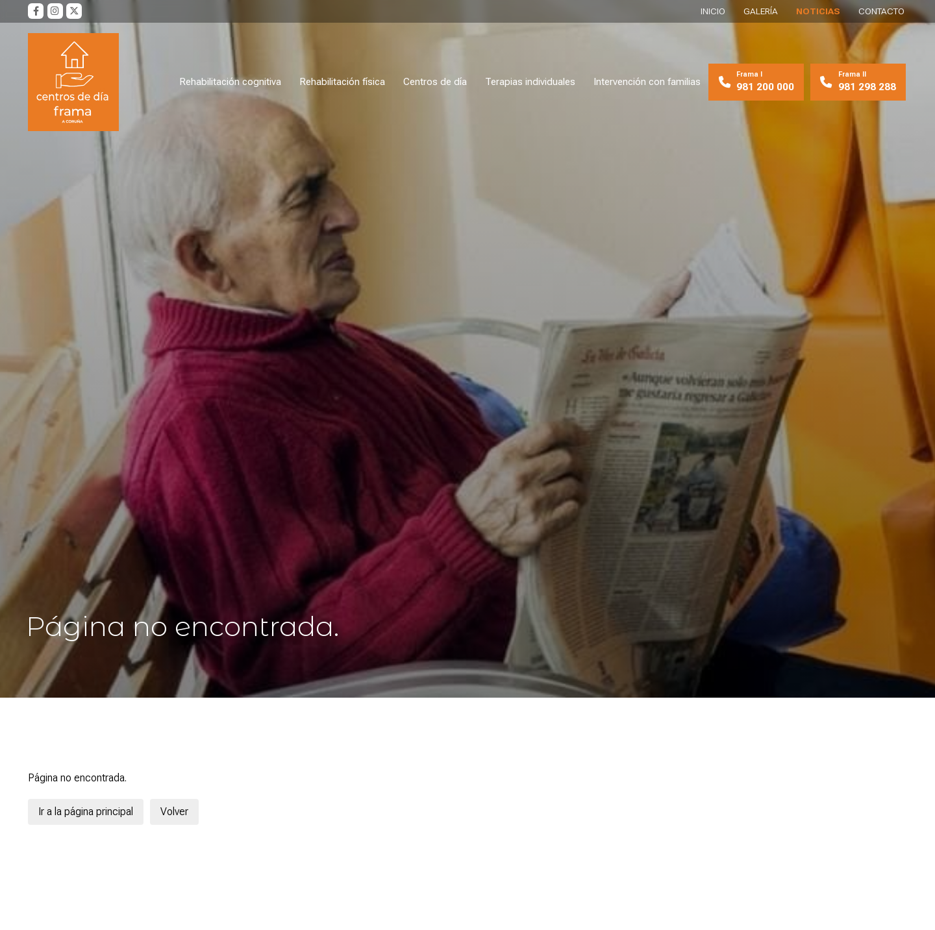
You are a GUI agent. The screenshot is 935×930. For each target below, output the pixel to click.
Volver (174, 811)
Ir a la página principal (85, 811)
